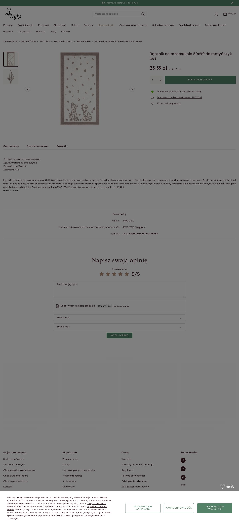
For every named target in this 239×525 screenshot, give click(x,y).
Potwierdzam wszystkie (215, 508)
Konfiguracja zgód (179, 508)
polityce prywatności (96, 503)
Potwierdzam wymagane (143, 508)
